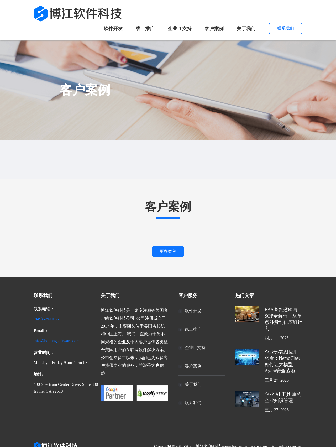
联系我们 (285, 28)
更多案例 (168, 251)
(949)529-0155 (50, 318)
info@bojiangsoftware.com (61, 339)
